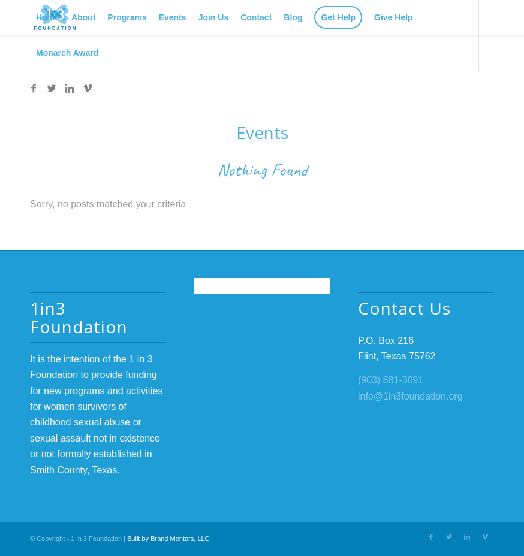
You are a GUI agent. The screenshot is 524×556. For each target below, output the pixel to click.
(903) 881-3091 (390, 380)
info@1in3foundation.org (410, 396)
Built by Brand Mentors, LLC (168, 538)
